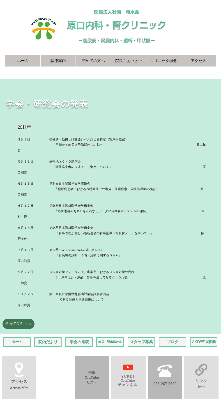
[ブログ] (172, 342)
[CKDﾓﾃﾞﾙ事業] (203, 342)
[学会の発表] (79, 342)
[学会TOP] (18, 324)
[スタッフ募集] (141, 342)
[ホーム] (17, 342)
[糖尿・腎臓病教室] (110, 342)
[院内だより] (48, 342)
